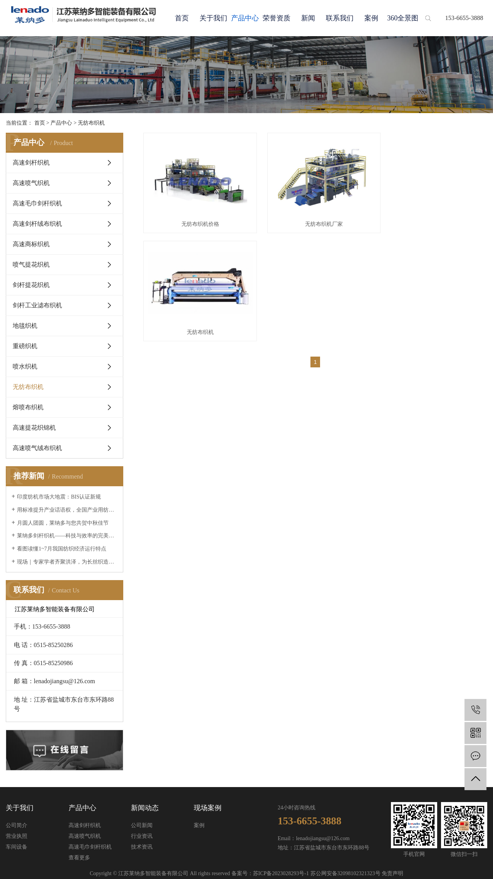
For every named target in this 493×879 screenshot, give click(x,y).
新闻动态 (145, 808)
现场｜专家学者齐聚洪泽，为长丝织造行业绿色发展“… (67, 562)
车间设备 (16, 847)
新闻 (308, 18)
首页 (182, 18)
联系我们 (340, 18)
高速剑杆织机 (31, 162)
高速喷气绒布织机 (37, 448)
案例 (371, 18)
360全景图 (402, 18)
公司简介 (16, 825)
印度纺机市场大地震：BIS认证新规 (59, 497)
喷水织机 (25, 366)
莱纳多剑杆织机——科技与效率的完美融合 (67, 536)
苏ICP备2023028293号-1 (281, 873)
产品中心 (245, 18)
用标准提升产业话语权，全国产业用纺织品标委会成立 (67, 510)
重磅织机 (25, 346)
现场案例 (207, 808)
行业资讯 (142, 836)
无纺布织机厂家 (315, 219)
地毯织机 (25, 325)
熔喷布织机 (28, 407)
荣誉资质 (276, 18)
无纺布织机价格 (197, 219)
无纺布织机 (91, 123)
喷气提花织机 (31, 264)
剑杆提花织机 (31, 285)
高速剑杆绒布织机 (37, 223)
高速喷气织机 (31, 183)
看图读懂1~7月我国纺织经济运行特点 (61, 549)
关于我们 (213, 18)
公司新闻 (142, 825)
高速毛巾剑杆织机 (37, 203)
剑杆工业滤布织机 (37, 305)
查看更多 (79, 858)
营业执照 (16, 836)
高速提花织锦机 (34, 427)
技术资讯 (142, 847)
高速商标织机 (31, 244)
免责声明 (392, 873)
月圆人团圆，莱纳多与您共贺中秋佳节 (63, 523)
